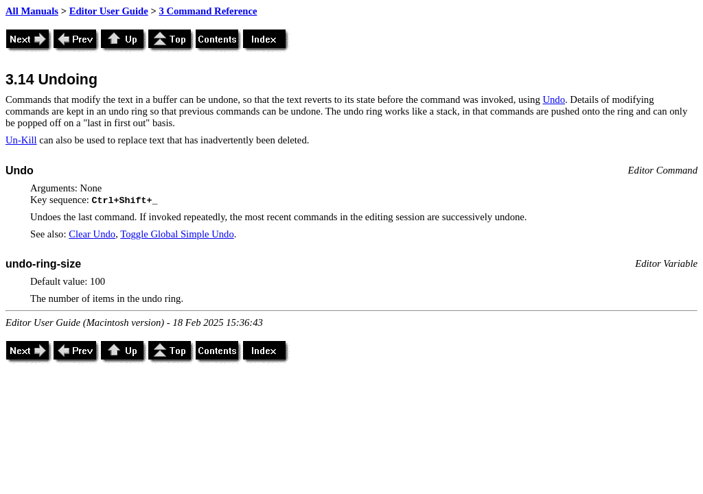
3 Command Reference (208, 10)
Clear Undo (92, 233)
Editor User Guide (108, 10)
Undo (553, 99)
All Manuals (31, 10)
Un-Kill (21, 139)
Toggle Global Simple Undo (176, 233)
